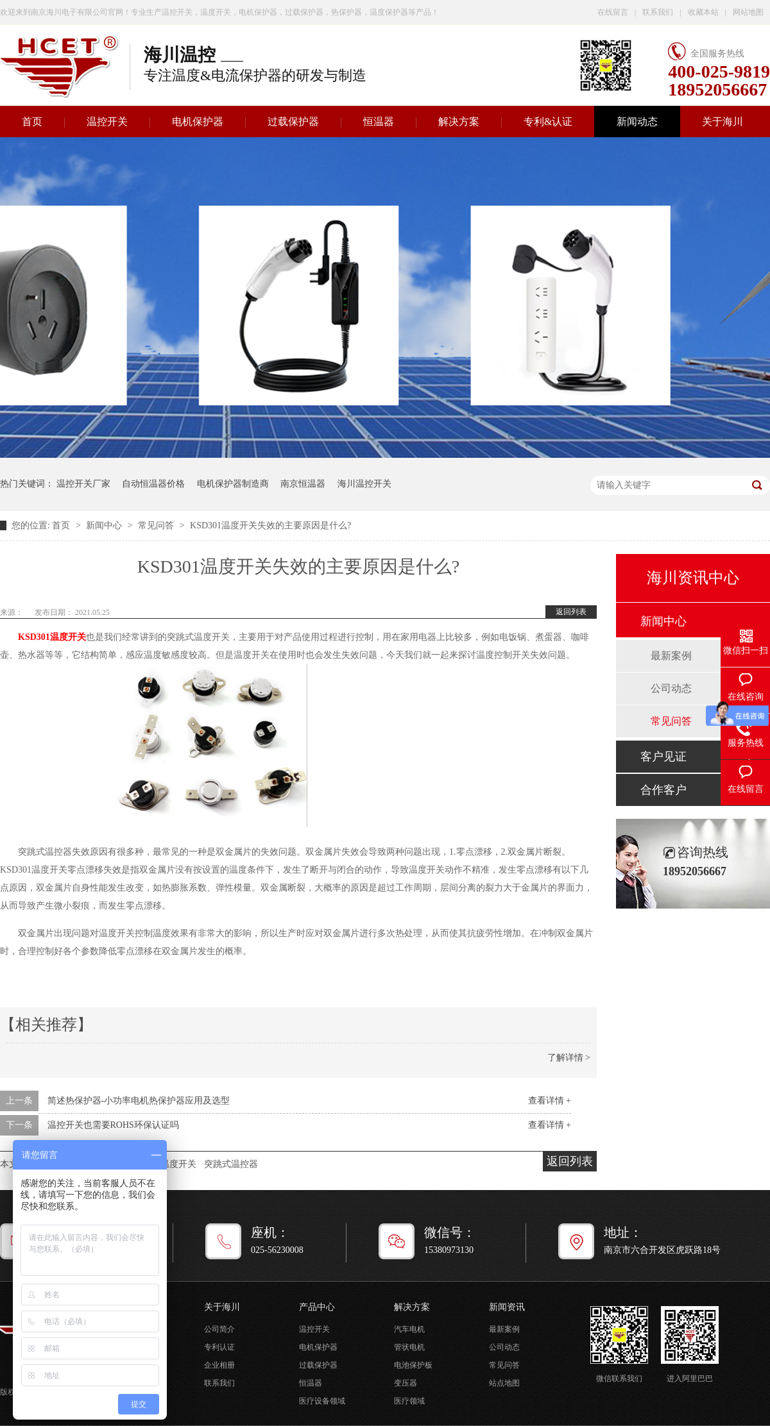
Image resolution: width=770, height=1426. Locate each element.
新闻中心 (105, 525)
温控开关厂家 (83, 484)
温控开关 (107, 121)
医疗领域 (409, 1401)
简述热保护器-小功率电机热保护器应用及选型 (138, 1100)
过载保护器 (293, 121)
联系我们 (657, 12)
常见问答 (157, 525)
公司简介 (219, 1329)
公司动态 (671, 688)
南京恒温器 (302, 484)
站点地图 (504, 1383)
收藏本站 (703, 12)
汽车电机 (409, 1329)
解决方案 (458, 121)
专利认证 (219, 1347)
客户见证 (663, 756)
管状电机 (409, 1347)
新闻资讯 (507, 1307)
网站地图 (748, 12)
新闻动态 (637, 121)
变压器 (405, 1383)
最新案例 (671, 655)
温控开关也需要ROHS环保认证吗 (113, 1125)
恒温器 (378, 121)
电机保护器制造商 (233, 484)
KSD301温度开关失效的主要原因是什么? (270, 525)
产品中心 (317, 1307)
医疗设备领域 (322, 1401)
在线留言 (612, 12)
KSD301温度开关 (52, 637)
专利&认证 (548, 121)
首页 (62, 525)
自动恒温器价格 (153, 484)
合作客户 (663, 790)
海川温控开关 (364, 484)
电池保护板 (413, 1365)
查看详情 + (549, 1100)
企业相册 (219, 1365)
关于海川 (722, 121)
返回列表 (571, 611)
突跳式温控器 (231, 1164)
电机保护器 (197, 121)
